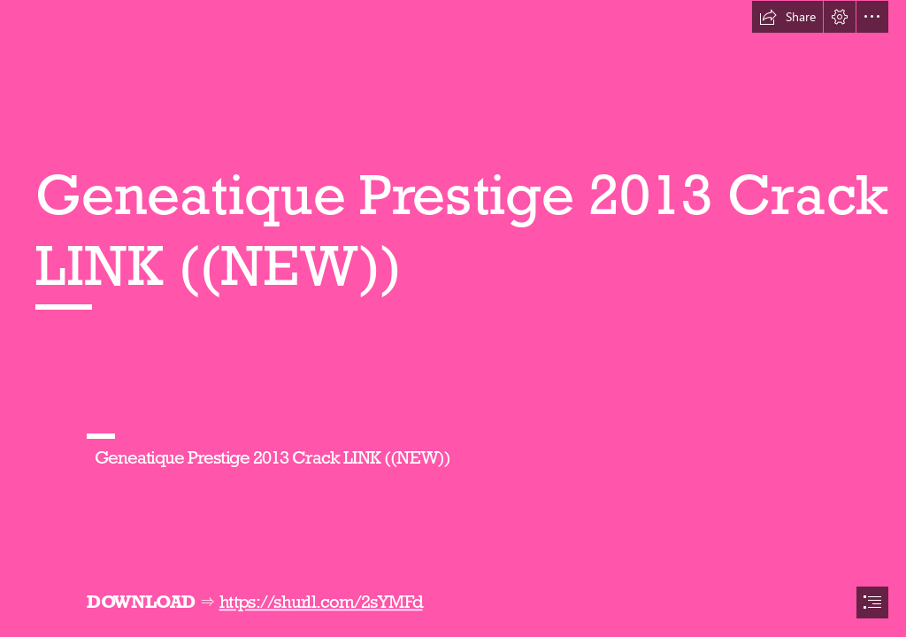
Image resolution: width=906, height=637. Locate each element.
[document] (453, 318)
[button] (787, 17)
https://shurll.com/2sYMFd (320, 601)
